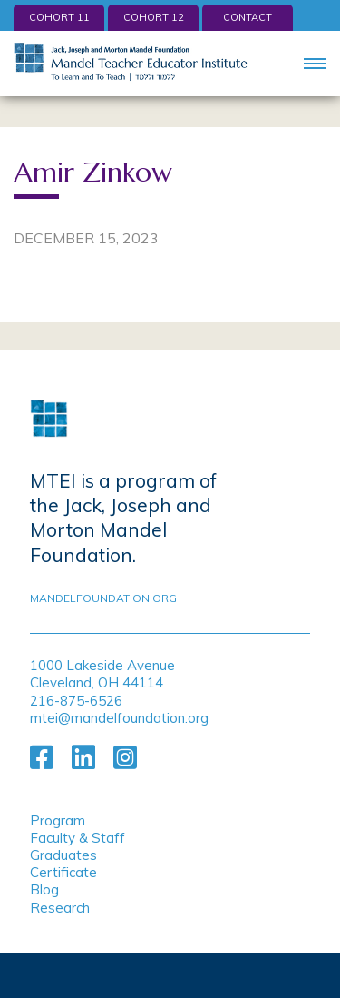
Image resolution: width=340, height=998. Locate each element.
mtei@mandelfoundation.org (119, 717)
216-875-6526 (76, 700)
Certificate (63, 872)
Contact (247, 17)
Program (57, 820)
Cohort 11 (59, 17)
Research (60, 907)
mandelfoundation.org (103, 598)
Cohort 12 (153, 17)
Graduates (63, 855)
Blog (44, 889)
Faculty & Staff (77, 837)
